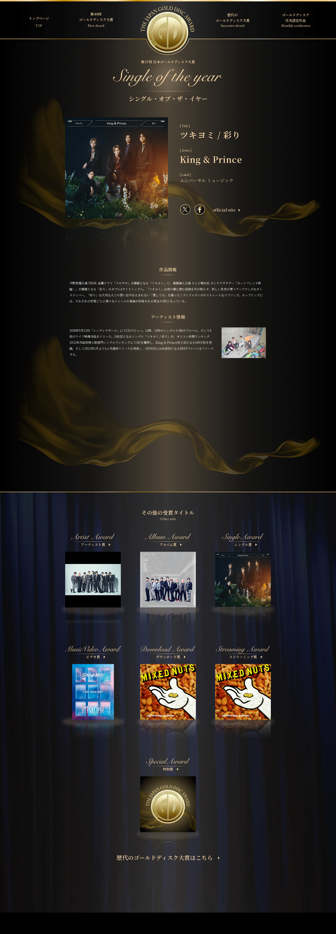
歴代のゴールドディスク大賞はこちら (168, 857)
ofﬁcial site (226, 210)
